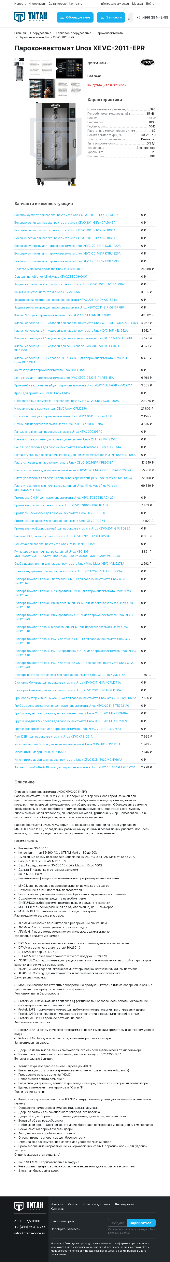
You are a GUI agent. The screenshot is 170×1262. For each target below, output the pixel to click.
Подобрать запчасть (65, 1229)
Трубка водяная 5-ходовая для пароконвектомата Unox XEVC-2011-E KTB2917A (70, 721)
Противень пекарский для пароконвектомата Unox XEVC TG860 (59, 513)
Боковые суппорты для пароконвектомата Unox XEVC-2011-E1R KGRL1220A (67, 245)
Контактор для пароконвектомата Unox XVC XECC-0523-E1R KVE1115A (64, 377)
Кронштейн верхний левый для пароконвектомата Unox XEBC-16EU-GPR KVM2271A (73, 385)
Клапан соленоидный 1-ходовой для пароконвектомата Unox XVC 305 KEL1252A (71, 330)
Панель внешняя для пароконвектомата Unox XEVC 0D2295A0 (58, 431)
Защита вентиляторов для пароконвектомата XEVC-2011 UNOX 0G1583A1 (66, 299)
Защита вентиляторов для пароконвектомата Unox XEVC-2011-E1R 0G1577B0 (69, 307)
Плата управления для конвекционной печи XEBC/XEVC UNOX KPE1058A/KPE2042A (72, 470)
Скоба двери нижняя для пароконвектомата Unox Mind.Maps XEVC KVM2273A (69, 563)
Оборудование (75, 17)
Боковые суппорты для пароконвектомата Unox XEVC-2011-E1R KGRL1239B (67, 261)
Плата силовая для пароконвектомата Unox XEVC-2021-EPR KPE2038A (63, 462)
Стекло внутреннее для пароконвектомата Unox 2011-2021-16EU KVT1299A (68, 571)
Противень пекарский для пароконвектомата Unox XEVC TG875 (59, 520)
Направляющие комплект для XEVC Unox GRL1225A (50, 408)
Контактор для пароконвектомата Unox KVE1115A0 (50, 370)
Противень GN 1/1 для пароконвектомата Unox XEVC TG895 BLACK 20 (64, 497)
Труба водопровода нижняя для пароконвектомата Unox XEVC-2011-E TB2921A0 (71, 705)
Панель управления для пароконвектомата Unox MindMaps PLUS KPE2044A (67, 447)
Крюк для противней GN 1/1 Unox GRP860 (43, 393)
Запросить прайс (63, 1221)
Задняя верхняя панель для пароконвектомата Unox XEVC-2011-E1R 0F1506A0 (70, 284)
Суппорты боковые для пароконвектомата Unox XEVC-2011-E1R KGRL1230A (67, 690)
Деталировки (57, 3)
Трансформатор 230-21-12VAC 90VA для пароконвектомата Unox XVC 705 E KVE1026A (75, 698)
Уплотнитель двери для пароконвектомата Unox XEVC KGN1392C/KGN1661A (68, 759)
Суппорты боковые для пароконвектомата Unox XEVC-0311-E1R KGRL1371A (67, 682)
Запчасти (111, 17)
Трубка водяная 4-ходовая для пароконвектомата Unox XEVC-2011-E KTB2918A (71, 713)
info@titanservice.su (115, 3)
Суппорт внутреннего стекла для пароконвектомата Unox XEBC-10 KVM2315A (69, 674)
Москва (137, 3)
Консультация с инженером (107, 85)
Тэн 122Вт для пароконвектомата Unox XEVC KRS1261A (53, 736)
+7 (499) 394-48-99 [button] (152, 17)
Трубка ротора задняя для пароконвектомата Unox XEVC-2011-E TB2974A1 (67, 728)
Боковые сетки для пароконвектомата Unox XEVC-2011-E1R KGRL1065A (64, 238)
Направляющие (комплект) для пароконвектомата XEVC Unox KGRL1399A (66, 400)
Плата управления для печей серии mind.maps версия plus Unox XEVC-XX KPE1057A (73, 478)
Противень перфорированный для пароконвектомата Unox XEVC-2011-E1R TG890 (72, 528)
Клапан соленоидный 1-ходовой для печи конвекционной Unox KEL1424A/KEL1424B (73, 338)
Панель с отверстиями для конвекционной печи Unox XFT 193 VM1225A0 (65, 439)
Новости (20, 3)
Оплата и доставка (97, 1204)
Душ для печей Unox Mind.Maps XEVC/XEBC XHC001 (50, 276)
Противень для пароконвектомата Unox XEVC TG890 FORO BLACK (61, 505)
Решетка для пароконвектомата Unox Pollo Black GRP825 (55, 544)
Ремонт (73, 1204)
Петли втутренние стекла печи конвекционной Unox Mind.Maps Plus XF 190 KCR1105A (75, 454)
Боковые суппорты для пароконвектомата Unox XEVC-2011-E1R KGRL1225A (67, 253)
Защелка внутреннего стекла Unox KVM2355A (47, 292)
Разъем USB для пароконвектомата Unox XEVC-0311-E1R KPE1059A (62, 536)
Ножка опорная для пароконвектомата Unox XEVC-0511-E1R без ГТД (63, 416)
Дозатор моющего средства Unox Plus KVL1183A (48, 269)
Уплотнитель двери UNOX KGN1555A (40, 752)
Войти (150, 3)
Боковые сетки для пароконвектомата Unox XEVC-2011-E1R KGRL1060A (64, 230)
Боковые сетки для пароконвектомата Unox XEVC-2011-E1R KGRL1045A (64, 222)
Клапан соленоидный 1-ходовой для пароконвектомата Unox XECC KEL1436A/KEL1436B (76, 323)
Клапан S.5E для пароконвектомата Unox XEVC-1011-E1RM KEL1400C (62, 315)
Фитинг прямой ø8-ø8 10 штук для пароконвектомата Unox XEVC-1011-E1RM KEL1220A (75, 767)
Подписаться (140, 1223)
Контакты (76, 3)
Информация (37, 3)
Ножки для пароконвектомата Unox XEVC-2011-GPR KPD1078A (58, 424)
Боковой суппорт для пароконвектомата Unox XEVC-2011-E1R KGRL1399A (66, 215)
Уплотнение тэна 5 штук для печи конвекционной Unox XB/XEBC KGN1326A (67, 744)
